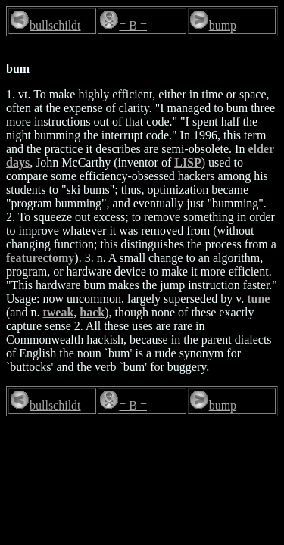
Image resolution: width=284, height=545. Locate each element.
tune (258, 298)
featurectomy (40, 257)
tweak (57, 312)
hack (92, 312)
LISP (187, 162)
